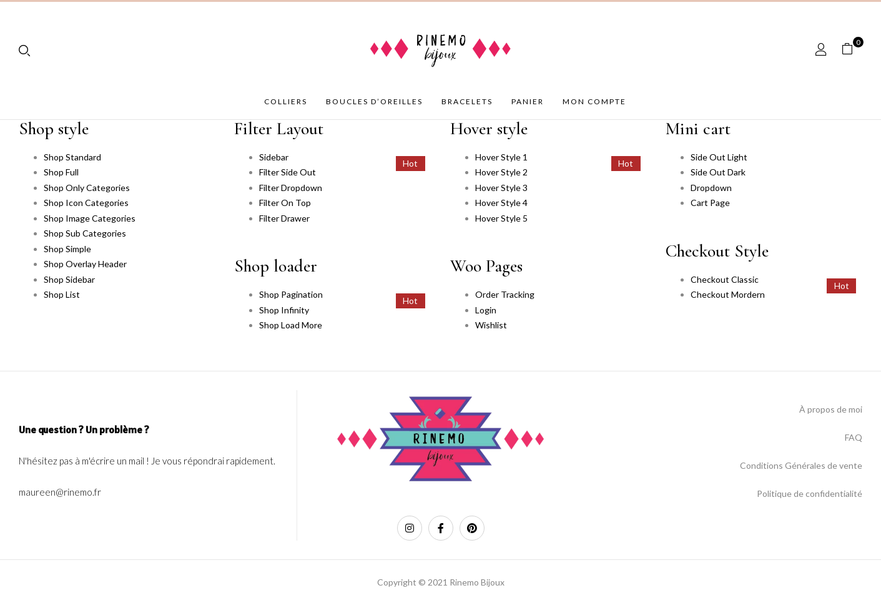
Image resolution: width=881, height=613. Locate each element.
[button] (852, 49)
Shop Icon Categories (86, 202)
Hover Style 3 (501, 187)
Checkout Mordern (728, 294)
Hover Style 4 (501, 202)
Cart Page (710, 202)
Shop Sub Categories (85, 233)
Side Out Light (719, 157)
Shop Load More (290, 325)
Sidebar (273, 157)
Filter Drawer (284, 218)
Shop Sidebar (69, 279)
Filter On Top (285, 202)
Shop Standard (72, 157)
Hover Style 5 (501, 218)
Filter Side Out (287, 172)
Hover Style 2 (501, 172)
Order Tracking (504, 294)
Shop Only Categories (87, 187)
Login (485, 310)
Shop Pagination (291, 294)
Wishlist (491, 325)
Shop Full (61, 172)
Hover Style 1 (501, 157)
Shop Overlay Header (85, 263)
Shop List (62, 294)
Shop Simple (67, 248)
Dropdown (711, 187)
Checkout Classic (725, 279)
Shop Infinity (284, 310)
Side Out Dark (718, 172)
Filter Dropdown (290, 187)
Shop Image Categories (89, 218)
